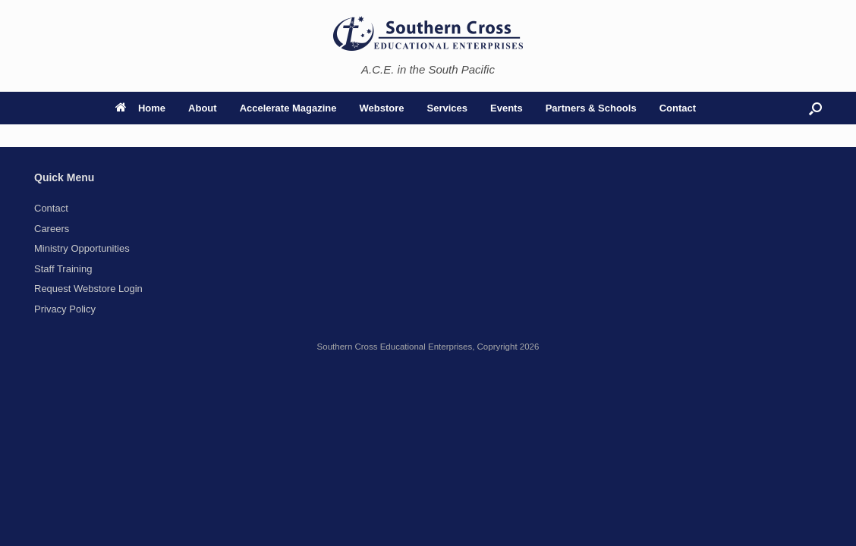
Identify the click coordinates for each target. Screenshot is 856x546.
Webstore (382, 108)
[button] (815, 108)
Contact (677, 108)
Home (140, 108)
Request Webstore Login (88, 288)
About (202, 108)
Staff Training (63, 269)
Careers (51, 228)
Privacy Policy (65, 309)
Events (506, 108)
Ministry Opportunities (82, 248)
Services (447, 108)
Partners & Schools (591, 108)
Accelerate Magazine (288, 108)
